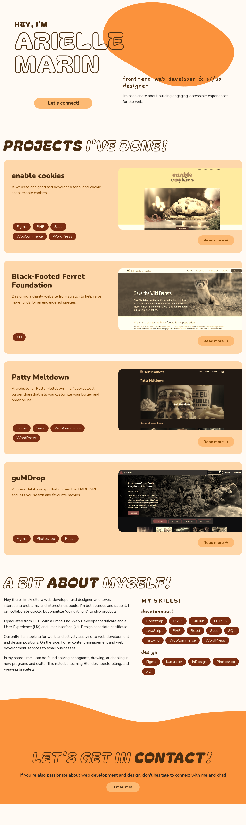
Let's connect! (63, 103)
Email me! (123, 787)
